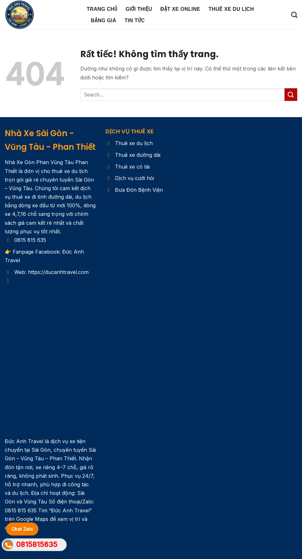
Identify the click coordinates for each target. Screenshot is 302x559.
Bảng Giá (103, 20)
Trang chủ (102, 9)
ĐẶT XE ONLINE (180, 9)
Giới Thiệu (138, 9)
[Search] (294, 15)
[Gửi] (291, 94)
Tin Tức (134, 20)
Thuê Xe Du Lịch (231, 9)
